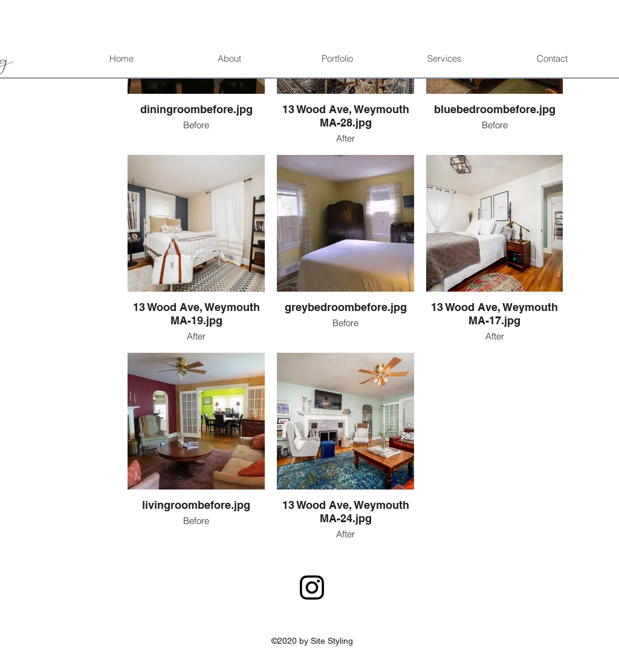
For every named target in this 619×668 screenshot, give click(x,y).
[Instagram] (312, 587)
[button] (337, 58)
